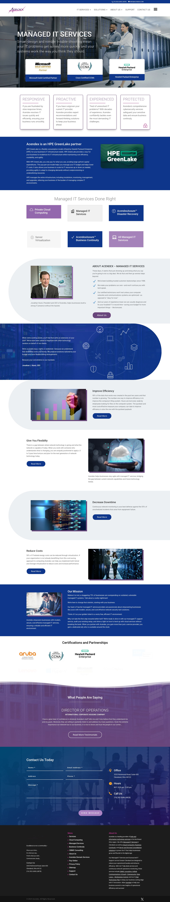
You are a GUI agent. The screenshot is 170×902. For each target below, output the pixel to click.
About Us (101, 315)
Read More (102, 416)
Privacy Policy (74, 864)
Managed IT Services (130, 842)
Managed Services (76, 843)
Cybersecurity (131, 874)
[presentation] (85, 804)
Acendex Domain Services (79, 857)
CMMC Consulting (76, 850)
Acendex (128, 882)
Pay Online (73, 861)
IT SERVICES (83, 10)
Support (72, 871)
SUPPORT (130, 10)
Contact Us (73, 874)
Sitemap (72, 868)
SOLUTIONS (99, 10)
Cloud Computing (76, 840)
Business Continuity (76, 847)
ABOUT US (115, 10)
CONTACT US (143, 10)
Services (72, 836)
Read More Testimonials (85, 734)
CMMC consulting (126, 871)
